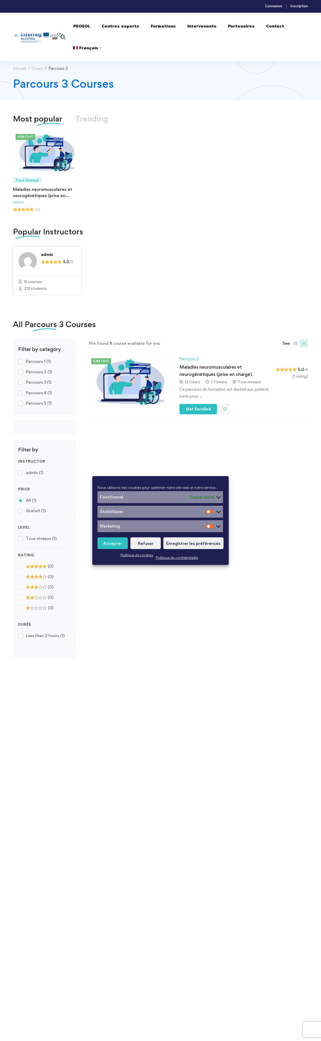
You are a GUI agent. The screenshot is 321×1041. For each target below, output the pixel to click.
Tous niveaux (41, 538)
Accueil (19, 68)
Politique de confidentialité (177, 558)
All (31, 500)
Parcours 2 (39, 371)
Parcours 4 (39, 392)
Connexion (273, 6)
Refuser (145, 543)
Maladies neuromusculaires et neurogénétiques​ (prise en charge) (42, 195)
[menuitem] (87, 48)
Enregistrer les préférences (193, 543)
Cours (37, 68)
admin (18, 202)
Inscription (299, 6)
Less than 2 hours (45, 635)
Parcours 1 (38, 361)
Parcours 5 (39, 403)
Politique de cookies (137, 555)
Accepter (112, 543)
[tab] (37, 119)
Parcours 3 (38, 382)
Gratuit (36, 510)
